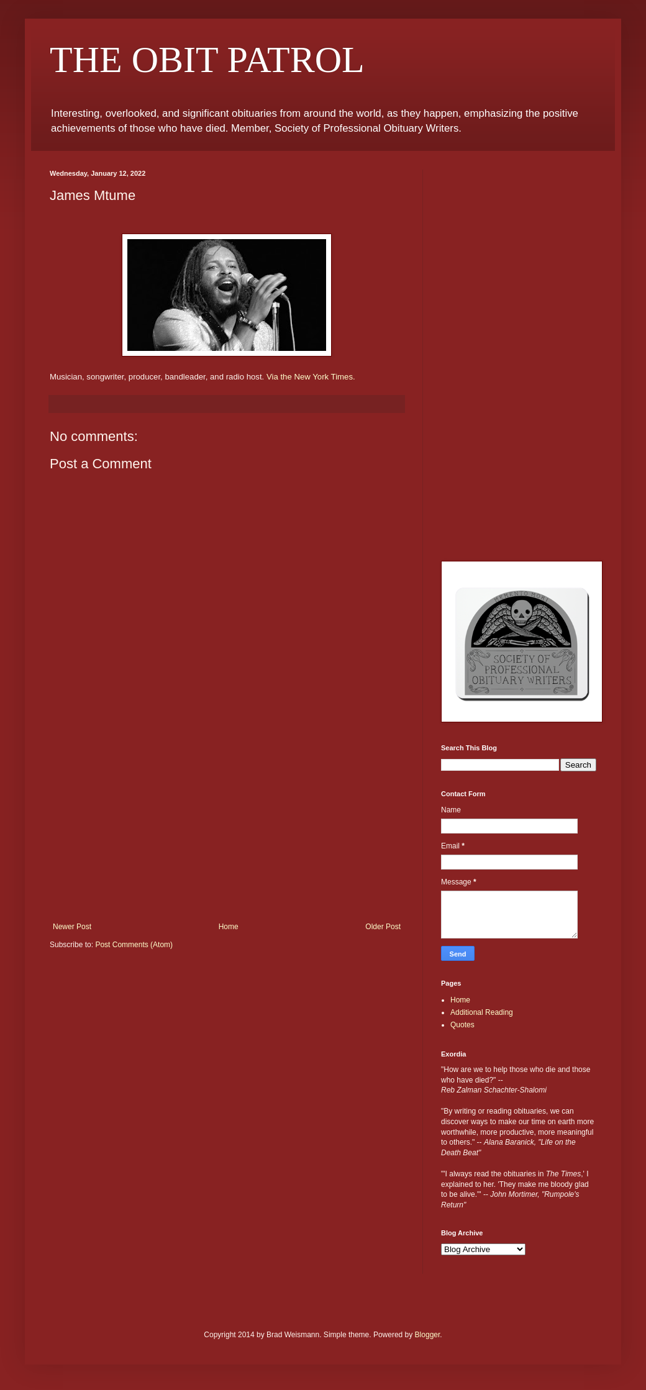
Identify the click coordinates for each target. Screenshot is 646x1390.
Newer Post (72, 926)
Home (229, 926)
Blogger (427, 1334)
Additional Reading (481, 1012)
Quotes (462, 1024)
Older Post (383, 926)
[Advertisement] (227, 829)
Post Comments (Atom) (134, 944)
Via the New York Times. (310, 376)
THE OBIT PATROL (207, 59)
